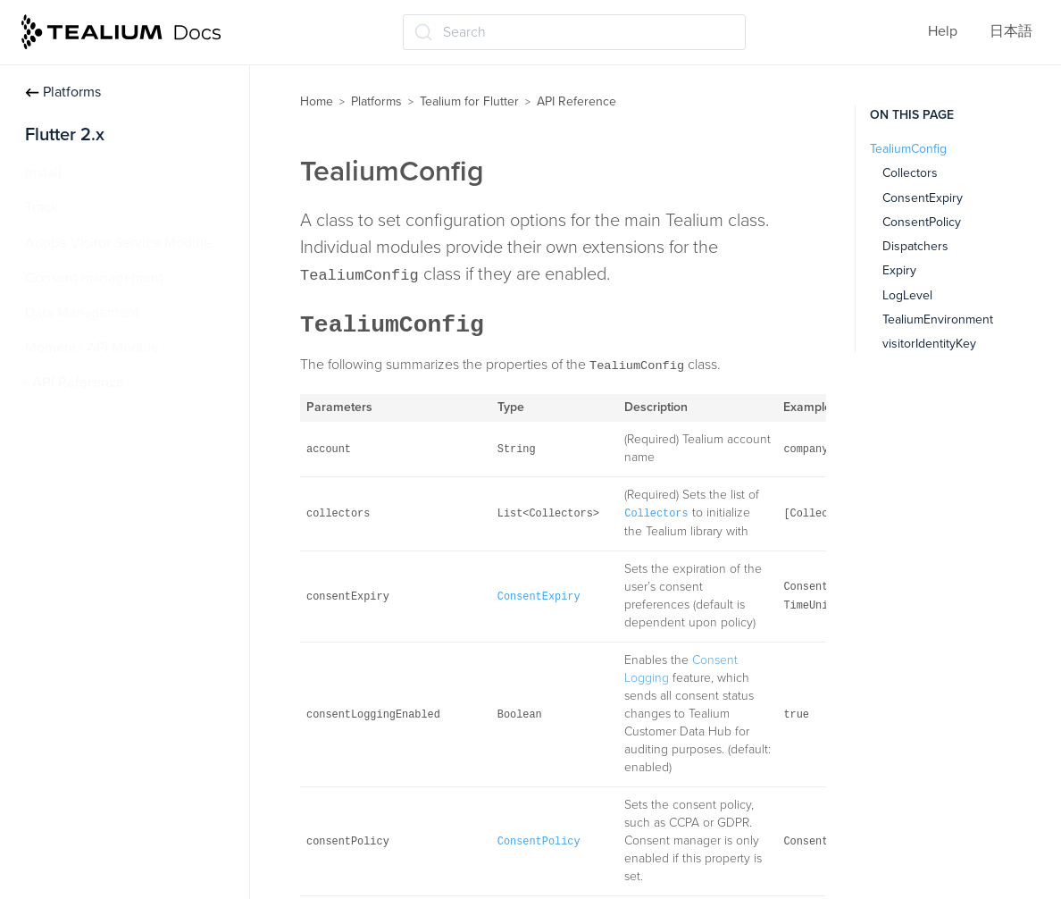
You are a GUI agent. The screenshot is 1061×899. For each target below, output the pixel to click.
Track (41, 207)
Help (942, 31)
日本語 (1011, 31)
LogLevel (907, 295)
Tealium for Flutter (469, 101)
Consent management (94, 278)
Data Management (82, 313)
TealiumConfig (85, 453)
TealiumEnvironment (937, 319)
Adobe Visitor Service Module (118, 243)
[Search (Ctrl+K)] (574, 32)
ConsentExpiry (922, 198)
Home (316, 101)
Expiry (899, 270)
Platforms (63, 92)
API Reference (78, 382)
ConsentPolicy (921, 222)
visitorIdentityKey (929, 343)
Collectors (910, 173)
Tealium (65, 418)
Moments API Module (92, 348)
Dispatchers (915, 246)
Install (43, 172)
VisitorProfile (81, 488)
